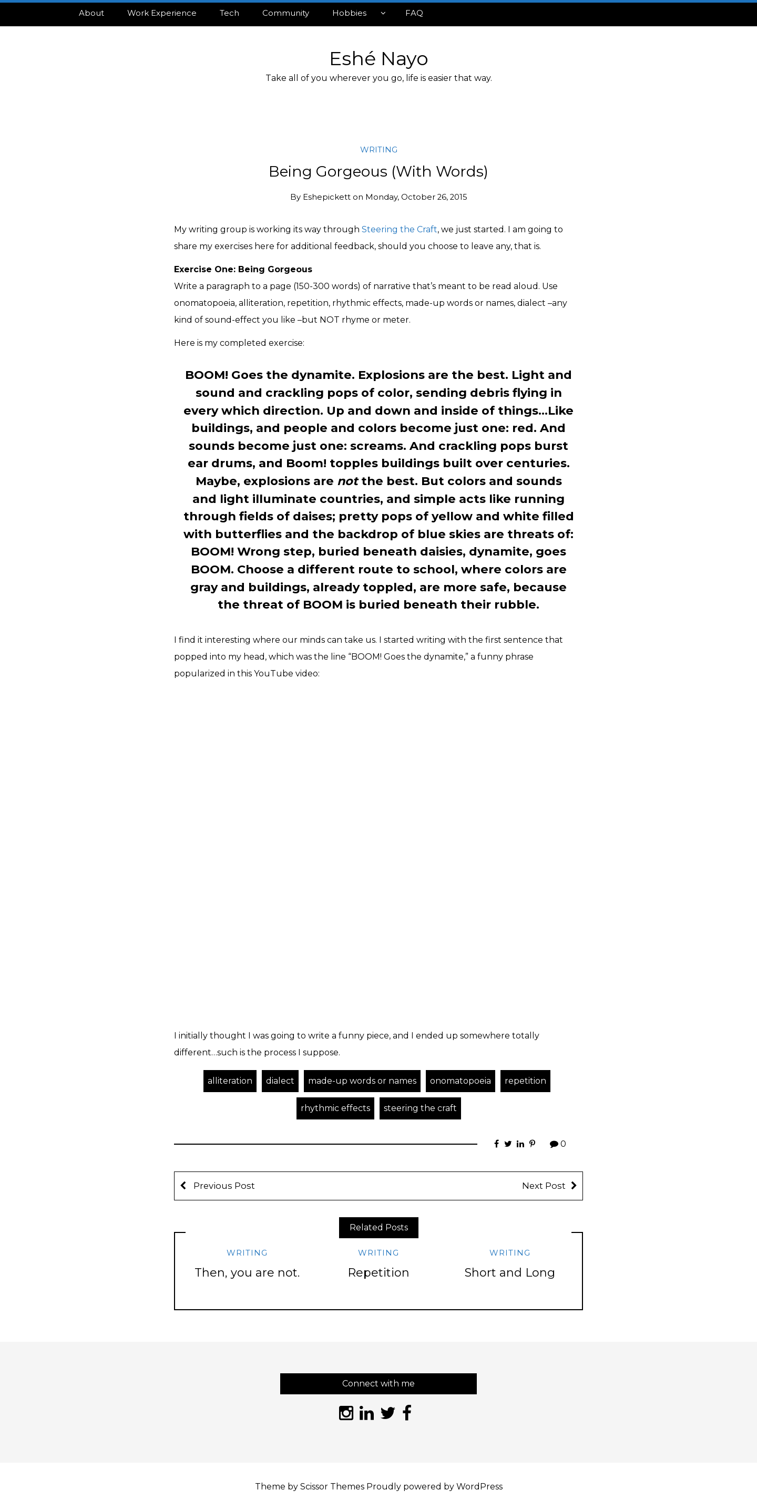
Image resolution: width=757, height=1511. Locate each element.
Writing (378, 150)
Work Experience (162, 13)
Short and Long (510, 1273)
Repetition (378, 1273)
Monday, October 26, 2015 (416, 197)
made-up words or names (362, 1081)
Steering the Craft (399, 229)
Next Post (544, 1185)
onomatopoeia (460, 1081)
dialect (280, 1081)
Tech (229, 13)
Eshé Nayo (378, 58)
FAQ (414, 13)
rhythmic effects (335, 1108)
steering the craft (420, 1108)
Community (285, 13)
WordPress (479, 1487)
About (91, 13)
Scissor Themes (332, 1487)
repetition (525, 1081)
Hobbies (349, 13)
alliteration (230, 1081)
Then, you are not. (247, 1273)
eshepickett (327, 197)
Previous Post (223, 1185)
